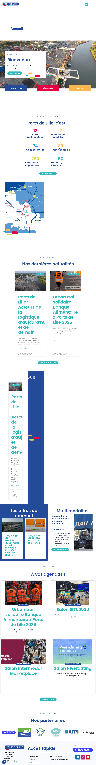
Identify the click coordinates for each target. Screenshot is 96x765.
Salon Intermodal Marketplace (23, 657)
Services (32, 747)
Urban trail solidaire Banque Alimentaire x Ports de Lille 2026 (65, 296)
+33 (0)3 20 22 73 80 (10, 749)
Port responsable (35, 750)
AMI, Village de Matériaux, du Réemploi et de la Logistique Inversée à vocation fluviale (12, 532)
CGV (91, 758)
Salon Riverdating (73, 655)
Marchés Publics (56, 750)
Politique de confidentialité (77, 758)
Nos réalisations (56, 743)
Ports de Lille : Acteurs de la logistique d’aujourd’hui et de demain (32, 301)
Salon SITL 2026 (73, 596)
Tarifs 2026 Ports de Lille (59, 747)
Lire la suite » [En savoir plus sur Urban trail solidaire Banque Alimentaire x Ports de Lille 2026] (57, 327)
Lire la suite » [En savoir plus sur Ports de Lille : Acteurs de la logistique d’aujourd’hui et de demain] (22, 335)
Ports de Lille (33, 743)
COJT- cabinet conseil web (34, 760)
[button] (86, 4)
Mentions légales (59, 758)
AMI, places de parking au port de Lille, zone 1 (34, 526)
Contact (90, 762)
